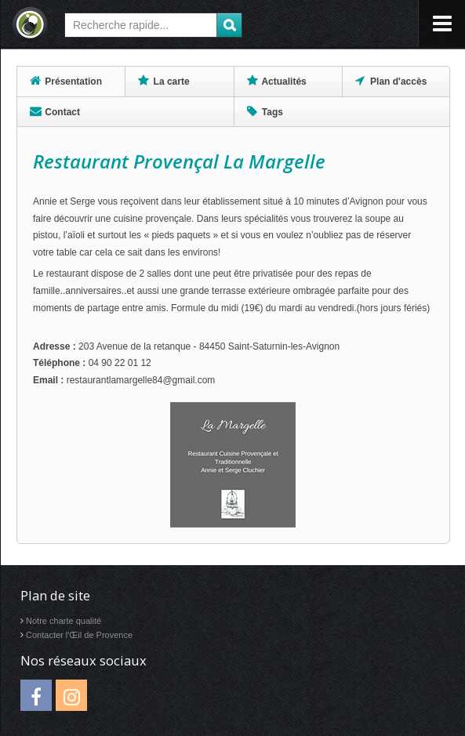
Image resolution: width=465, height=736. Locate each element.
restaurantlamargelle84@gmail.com (141, 380)
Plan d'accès (391, 80)
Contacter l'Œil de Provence (79, 635)
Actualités (277, 80)
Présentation (66, 80)
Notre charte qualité (63, 620)
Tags (265, 111)
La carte (163, 80)
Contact (55, 111)
